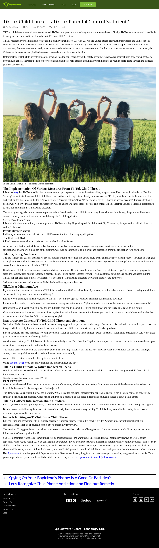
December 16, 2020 (35, 27)
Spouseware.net (76, 533)
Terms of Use (9, 498)
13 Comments (59, 27)
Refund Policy (9, 505)
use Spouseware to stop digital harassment (96, 457)
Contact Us (8, 509)
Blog (5, 512)
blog (16, 192)
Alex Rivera (14, 27)
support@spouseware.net (91, 538)
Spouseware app (18, 362)
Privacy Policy (9, 502)
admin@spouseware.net (90, 536)
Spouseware (13, 453)
